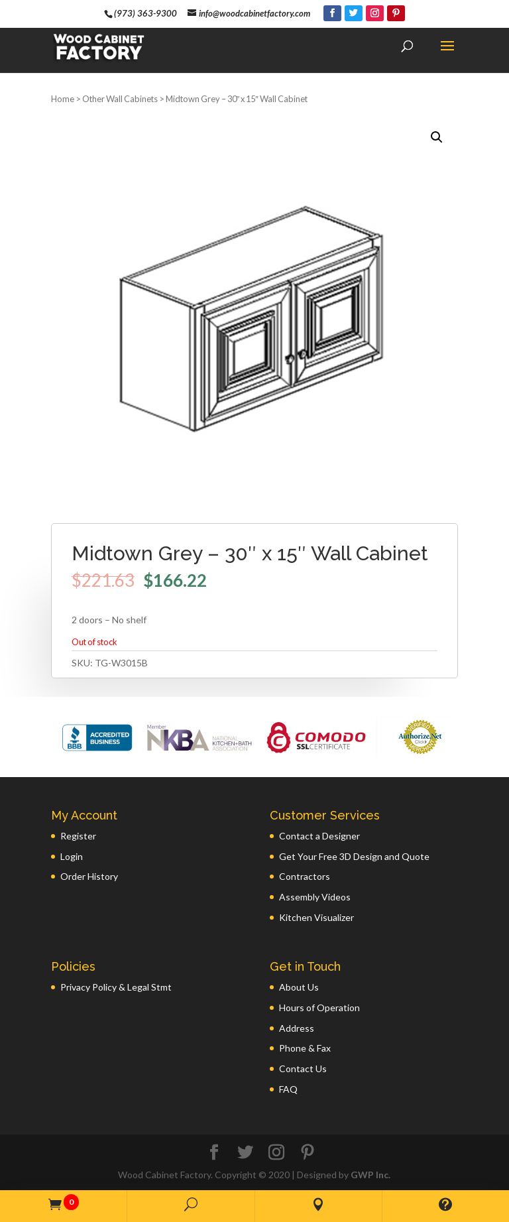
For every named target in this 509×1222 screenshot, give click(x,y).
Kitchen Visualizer (316, 917)
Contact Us (303, 1068)
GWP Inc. (370, 1174)
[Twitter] (354, 13)
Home (62, 98)
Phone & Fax (305, 1048)
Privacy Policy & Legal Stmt (116, 987)
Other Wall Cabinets (120, 98)
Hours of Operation (319, 1007)
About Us (299, 987)
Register (78, 835)
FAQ (288, 1089)
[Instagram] (375, 13)
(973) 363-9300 (145, 13)
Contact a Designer (319, 835)
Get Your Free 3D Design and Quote (354, 856)
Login (71, 856)
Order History (89, 876)
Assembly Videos (315, 896)
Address (296, 1028)
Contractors (304, 876)
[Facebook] (332, 13)
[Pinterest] (396, 13)
